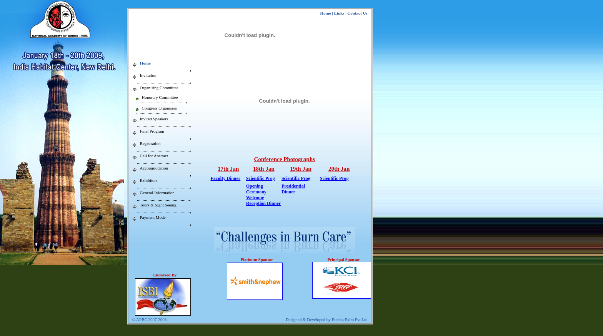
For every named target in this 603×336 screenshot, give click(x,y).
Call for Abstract (154, 155)
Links (339, 13)
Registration (150, 143)
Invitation (148, 75)
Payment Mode (153, 217)
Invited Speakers (154, 118)
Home (325, 13)
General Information (157, 192)
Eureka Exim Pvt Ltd (349, 319)
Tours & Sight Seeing (158, 205)
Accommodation (154, 168)
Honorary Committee (160, 97)
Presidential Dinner (293, 189)
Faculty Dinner (226, 178)
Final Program (152, 131)
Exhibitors (149, 180)
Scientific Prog (260, 178)
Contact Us (357, 13)
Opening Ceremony (256, 189)
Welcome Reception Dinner (263, 200)
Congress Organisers (159, 108)
